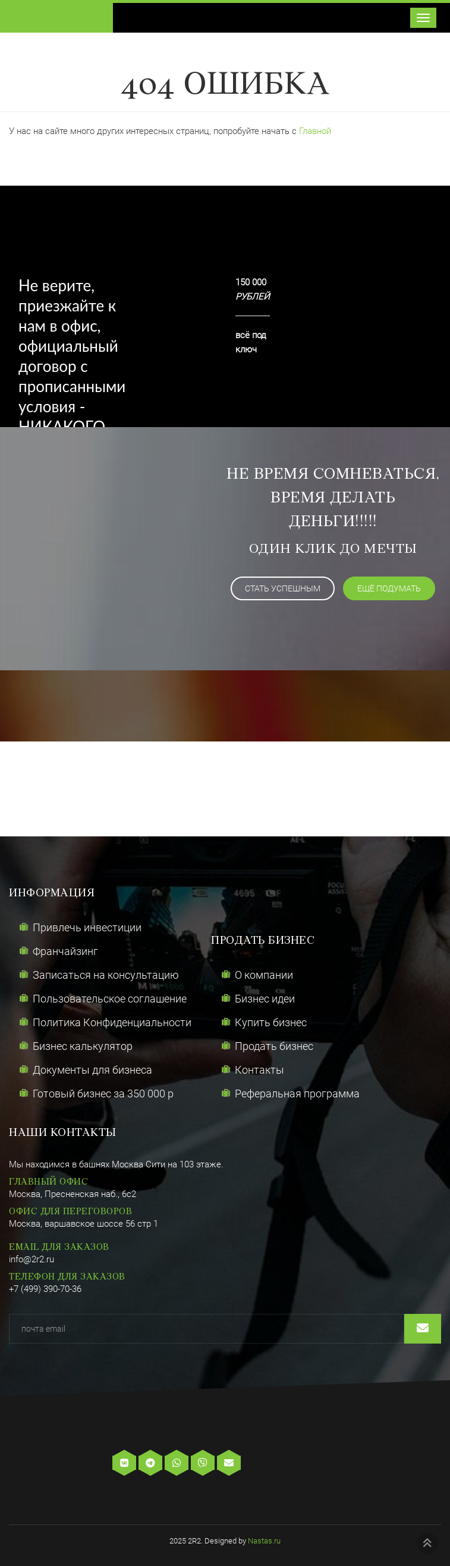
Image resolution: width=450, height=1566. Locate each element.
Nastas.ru (264, 1540)
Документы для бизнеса (92, 1070)
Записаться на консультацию (106, 975)
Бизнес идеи (265, 998)
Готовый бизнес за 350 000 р (103, 1093)
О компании (264, 975)
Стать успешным (282, 588)
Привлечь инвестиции (87, 927)
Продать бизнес (274, 1046)
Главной (315, 131)
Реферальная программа (297, 1093)
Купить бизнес (271, 1022)
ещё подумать (389, 588)
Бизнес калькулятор (83, 1046)
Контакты (259, 1070)
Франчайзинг (65, 951)
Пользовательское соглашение (110, 998)
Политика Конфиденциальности (112, 1022)
